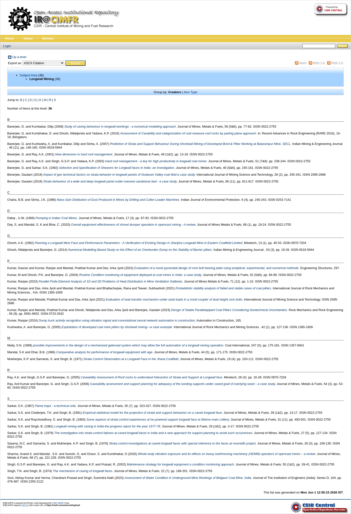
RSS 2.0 (337, 63)
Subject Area (29, 75)
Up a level (19, 57)
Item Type (190, 92)
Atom (302, 63)
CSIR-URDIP (57, 503)
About (28, 38)
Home (9, 38)
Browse (48, 38)
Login (7, 46)
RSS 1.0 (319, 63)
